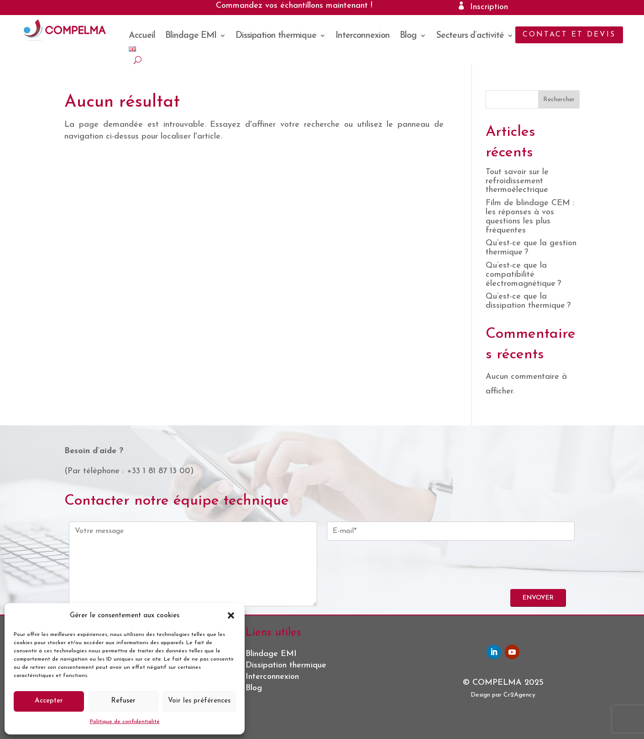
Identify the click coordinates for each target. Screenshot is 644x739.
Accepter (49, 701)
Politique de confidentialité (125, 721)
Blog (408, 36)
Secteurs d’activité (470, 36)
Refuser (123, 701)
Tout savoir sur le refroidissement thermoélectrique (517, 181)
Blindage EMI (190, 36)
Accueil (142, 36)
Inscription (489, 7)
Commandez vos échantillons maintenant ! (294, 5)
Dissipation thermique (276, 36)
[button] (231, 615)
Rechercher (559, 99)
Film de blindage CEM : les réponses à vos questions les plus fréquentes (530, 216)
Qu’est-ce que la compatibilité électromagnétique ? (523, 274)
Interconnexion (362, 36)
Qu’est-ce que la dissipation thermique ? (528, 301)
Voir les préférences (199, 701)
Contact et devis (569, 34)
